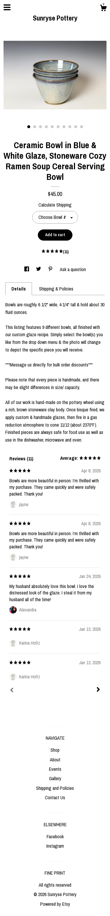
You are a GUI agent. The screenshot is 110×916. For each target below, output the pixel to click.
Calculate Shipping (55, 205)
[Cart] (103, 8)
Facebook (55, 836)
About (55, 759)
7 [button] (63, 126)
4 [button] (46, 126)
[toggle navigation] (7, 7)
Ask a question (73, 269)
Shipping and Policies (55, 788)
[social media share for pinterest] (51, 269)
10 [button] (81, 126)
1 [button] (28, 126)
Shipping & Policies (56, 288)
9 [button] (75, 126)
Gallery (55, 778)
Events (55, 769)
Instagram (55, 846)
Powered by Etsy (55, 904)
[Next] (98, 690)
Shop (55, 750)
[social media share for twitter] (39, 269)
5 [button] (52, 126)
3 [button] (40, 126)
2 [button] (34, 126)
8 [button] (69, 126)
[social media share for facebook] (27, 269)
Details (18, 288)
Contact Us (55, 797)
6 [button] (58, 126)
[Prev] (11, 690)
